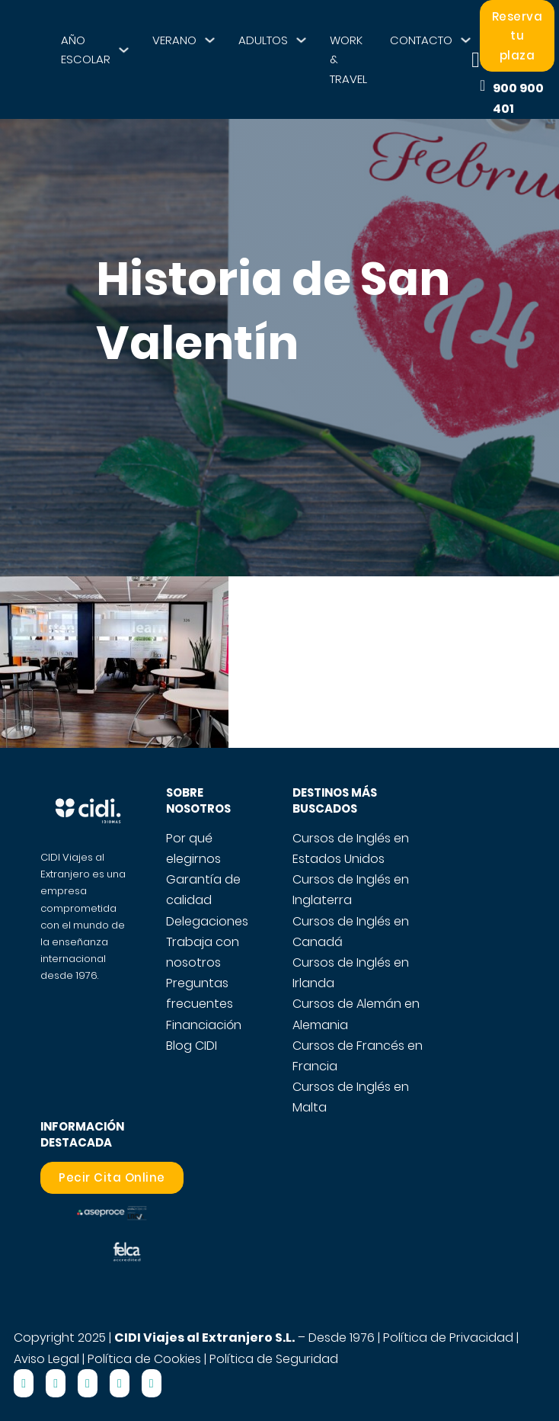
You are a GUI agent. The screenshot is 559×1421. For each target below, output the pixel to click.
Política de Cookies (144, 1359)
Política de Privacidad (448, 1337)
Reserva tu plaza (517, 35)
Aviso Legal (46, 1359)
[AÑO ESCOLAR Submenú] (123, 50)
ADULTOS (263, 40)
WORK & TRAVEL (348, 59)
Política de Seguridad (273, 1359)
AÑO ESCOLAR (85, 50)
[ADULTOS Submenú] (301, 40)
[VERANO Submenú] (210, 40)
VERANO (174, 40)
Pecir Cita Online (112, 1177)
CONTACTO (421, 40)
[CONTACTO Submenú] (465, 40)
